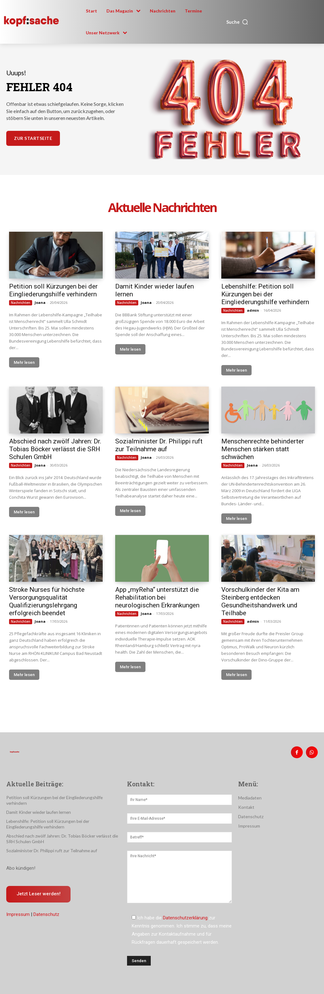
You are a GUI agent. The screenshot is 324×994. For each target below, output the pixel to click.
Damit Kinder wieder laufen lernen (37, 805)
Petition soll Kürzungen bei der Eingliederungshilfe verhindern (53, 290)
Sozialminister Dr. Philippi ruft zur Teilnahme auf (159, 445)
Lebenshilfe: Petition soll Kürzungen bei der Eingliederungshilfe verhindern (265, 294)
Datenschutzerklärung (185, 916)
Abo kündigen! (20, 860)
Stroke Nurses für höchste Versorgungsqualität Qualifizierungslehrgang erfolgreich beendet (47, 601)
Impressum (18, 907)
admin (253, 310)
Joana (40, 302)
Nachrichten (20, 302)
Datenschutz (46, 907)
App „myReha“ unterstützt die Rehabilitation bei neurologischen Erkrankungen (157, 597)
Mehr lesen (24, 362)
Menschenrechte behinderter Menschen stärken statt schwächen (262, 449)
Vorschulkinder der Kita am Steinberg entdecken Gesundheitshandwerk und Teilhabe (260, 601)
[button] (237, 22)
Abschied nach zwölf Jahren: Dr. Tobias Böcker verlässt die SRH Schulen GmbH (55, 449)
